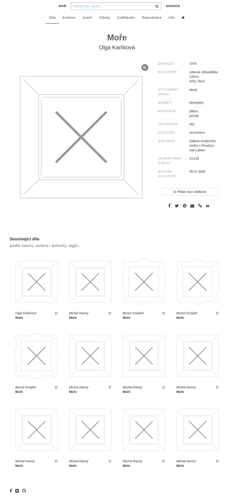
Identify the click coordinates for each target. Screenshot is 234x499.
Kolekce (69, 27)
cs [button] (209, 7)
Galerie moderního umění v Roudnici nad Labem (202, 154)
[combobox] (116, 15)
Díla (52, 27)
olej (191, 133)
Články (104, 27)
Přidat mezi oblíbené (189, 201)
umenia (173, 15)
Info (171, 27)
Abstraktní (196, 112)
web (62, 15)
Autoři (87, 27)
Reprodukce (152, 27)
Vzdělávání (126, 27)
